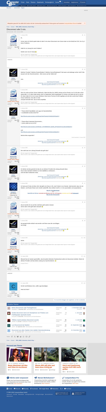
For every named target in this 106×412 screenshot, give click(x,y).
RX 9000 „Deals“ (42, 5)
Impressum (9, 394)
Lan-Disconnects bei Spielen (20, 325)
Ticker (23, 2)
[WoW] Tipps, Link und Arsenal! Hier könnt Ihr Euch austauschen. (53, 83)
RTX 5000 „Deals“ (32, 5)
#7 (84, 183)
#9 (84, 220)
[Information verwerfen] (84, 23)
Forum (57, 2)
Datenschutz (10, 396)
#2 (84, 69)
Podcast (24, 5)
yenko (13, 331)
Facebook (35, 389)
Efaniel (80, 314)
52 (9, 370)
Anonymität (14, 316)
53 (64, 372)
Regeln (23, 8)
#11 (84, 256)
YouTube (68, 389)
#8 (84, 202)
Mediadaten (21, 394)
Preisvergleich (49, 2)
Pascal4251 (14, 309)
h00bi (81, 326)
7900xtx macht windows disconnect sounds (25, 320)
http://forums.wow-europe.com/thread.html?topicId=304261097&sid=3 (40, 116)
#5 (84, 147)
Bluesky (26, 389)
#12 (84, 283)
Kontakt (15, 394)
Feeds (10, 389)
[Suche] (83, 2)
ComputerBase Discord (70, 23)
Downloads (40, 2)
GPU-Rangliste (62, 5)
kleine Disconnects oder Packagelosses (24, 308)
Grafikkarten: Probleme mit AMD (29, 321)
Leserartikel (17, 8)
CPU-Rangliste (72, 5)
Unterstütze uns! (82, 5)
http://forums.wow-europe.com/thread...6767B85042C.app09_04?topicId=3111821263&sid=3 (46, 126)
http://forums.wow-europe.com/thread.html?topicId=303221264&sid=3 (40, 132)
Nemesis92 (10, 31)
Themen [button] (33, 2)
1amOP (13, 326)
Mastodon (55, 389)
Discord (18, 389)
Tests (27, 2)
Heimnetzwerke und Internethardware (35, 309)
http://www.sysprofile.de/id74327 (49, 84)
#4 (84, 108)
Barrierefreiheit (49, 394)
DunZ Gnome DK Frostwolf (53, 81)
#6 (84, 166)
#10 (84, 237)
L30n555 (14, 321)
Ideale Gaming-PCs (52, 5)
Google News (45, 389)
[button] (12, 8)
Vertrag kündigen (39, 394)
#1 (84, 35)
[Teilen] (82, 35)
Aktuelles (9, 8)
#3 (84, 89)
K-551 (80, 321)
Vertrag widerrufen (29, 394)
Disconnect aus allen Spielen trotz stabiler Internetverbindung (31, 330)
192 (37, 370)
